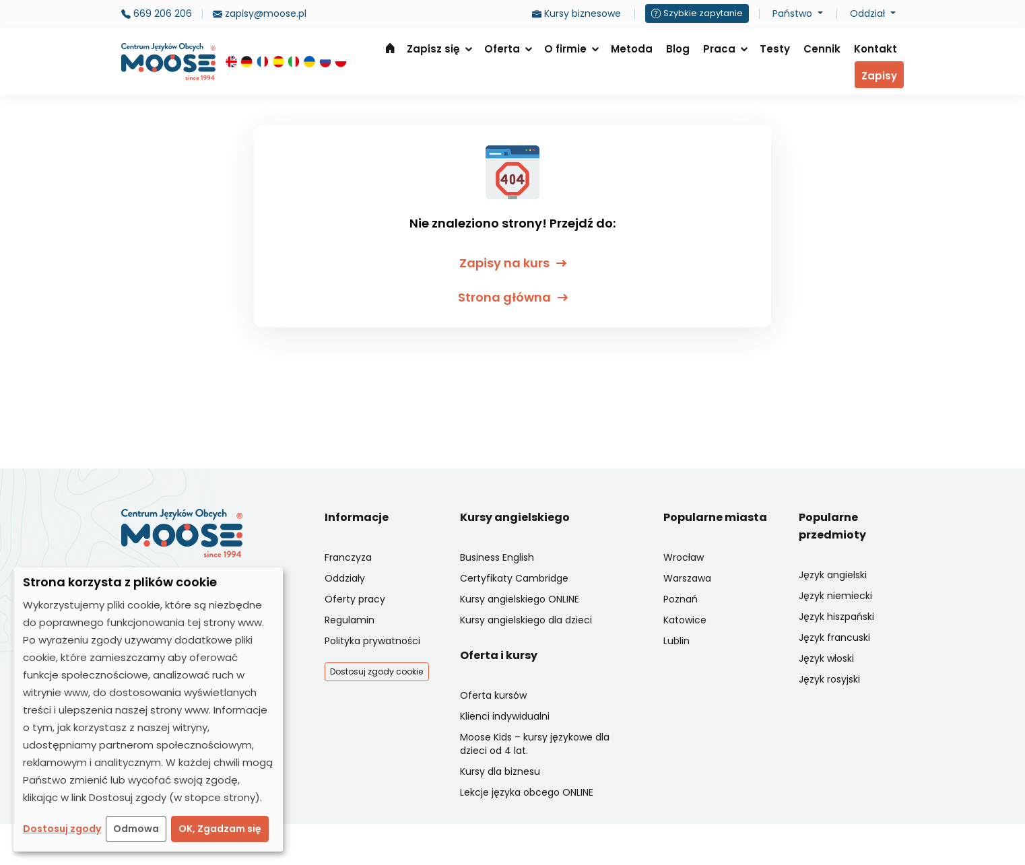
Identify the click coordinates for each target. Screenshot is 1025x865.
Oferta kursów (493, 695)
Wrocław (683, 557)
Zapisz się (433, 49)
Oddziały (345, 578)
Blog (678, 49)
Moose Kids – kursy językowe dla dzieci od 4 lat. (534, 743)
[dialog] (148, 709)
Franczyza (348, 557)
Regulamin (349, 620)
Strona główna (390, 47)
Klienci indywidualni (505, 716)
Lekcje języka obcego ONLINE (526, 792)
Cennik (821, 49)
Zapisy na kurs (512, 262)
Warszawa (687, 578)
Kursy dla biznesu (500, 771)
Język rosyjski (829, 679)
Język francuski (834, 637)
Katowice (684, 620)
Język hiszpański (836, 616)
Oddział (869, 13)
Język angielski (833, 575)
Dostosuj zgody (62, 828)
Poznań (680, 599)
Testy (775, 49)
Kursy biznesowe (576, 13)
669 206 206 (156, 13)
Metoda (632, 49)
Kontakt (875, 49)
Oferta (502, 49)
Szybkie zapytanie (697, 13)
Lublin (676, 641)
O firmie (565, 49)
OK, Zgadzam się (219, 828)
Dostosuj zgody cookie (376, 671)
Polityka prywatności (372, 641)
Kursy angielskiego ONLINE (519, 599)
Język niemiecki (835, 595)
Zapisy (879, 76)
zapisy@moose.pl (259, 13)
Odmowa (136, 828)
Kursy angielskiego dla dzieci (526, 620)
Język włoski (826, 658)
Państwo (793, 13)
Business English (497, 557)
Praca (719, 49)
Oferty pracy (355, 599)
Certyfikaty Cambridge (514, 578)
